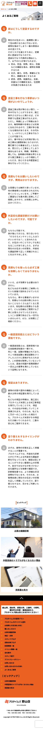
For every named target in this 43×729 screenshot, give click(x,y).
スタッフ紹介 (9, 656)
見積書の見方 (9, 688)
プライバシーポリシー (13, 659)
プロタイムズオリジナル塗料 (15, 622)
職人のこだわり (10, 629)
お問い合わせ (9, 663)
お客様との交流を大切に (13, 625)
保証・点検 (9, 635)
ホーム (4, 9)
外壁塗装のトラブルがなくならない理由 (19, 684)
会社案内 (8, 653)
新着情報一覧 (9, 646)
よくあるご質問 (10, 670)
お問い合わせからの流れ (13, 666)
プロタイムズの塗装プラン (14, 618)
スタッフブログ (10, 639)
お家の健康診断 (10, 632)
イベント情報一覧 (11, 649)
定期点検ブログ (10, 642)
